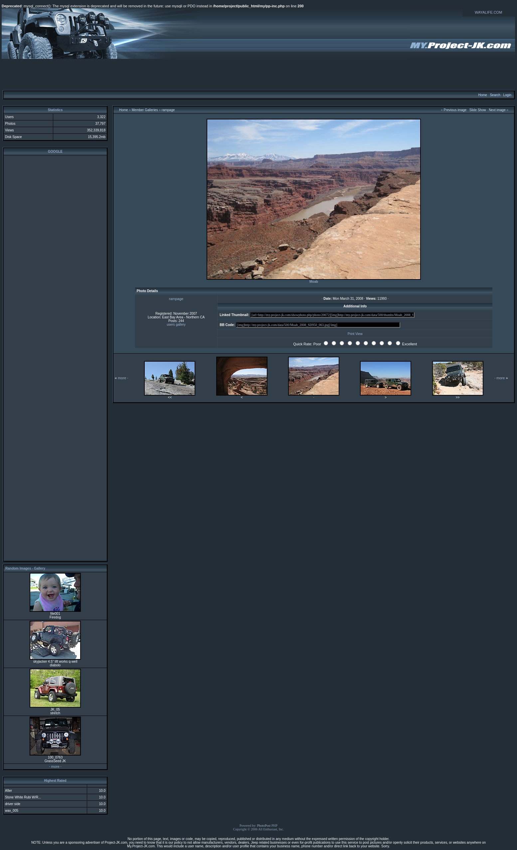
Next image (497, 110)
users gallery (176, 324)
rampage (168, 110)
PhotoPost (264, 825)
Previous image (454, 110)
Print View (355, 334)
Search (495, 95)
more (55, 766)
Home (482, 95)
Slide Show (477, 110)
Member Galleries (145, 110)
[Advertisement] (258, 74)
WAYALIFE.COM (488, 12)
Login (507, 95)
